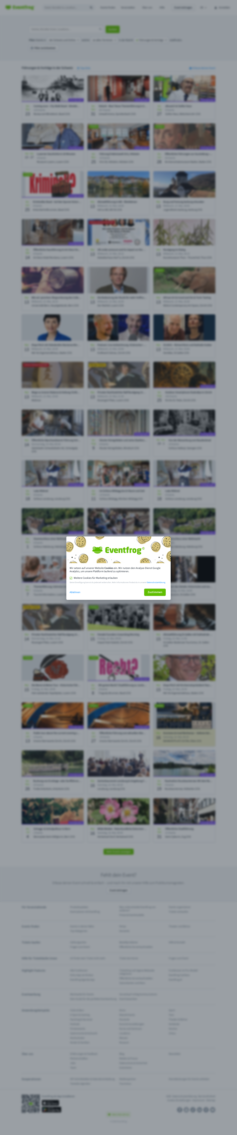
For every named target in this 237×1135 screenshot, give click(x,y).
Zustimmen (155, 592)
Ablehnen (75, 592)
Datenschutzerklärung (156, 582)
